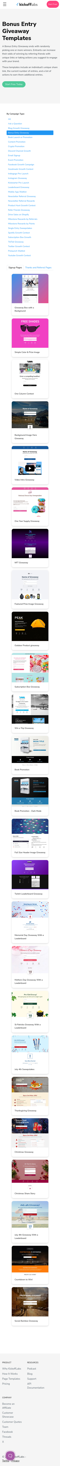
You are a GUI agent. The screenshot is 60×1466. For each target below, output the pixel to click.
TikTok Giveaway (16, 241)
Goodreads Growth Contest (20, 169)
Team (5, 1427)
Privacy (15, 1460)
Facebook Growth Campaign (21, 164)
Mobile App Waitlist (17, 191)
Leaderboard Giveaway (18, 187)
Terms (5, 1460)
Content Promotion (16, 141)
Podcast (31, 1368)
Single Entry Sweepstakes (20, 228)
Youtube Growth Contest (19, 255)
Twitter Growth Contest (19, 246)
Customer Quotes (12, 1422)
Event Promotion (15, 160)
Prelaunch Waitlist (16, 251)
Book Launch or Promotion (20, 137)
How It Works (10, 1374)
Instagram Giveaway (17, 178)
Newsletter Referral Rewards (21, 201)
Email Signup (14, 155)
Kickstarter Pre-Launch (18, 182)
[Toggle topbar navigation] (4, 4)
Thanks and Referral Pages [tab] (38, 267)
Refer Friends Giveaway (19, 210)
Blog (29, 1374)
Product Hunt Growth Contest (22, 205)
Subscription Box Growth (19, 237)
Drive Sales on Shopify (18, 214)
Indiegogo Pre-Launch (18, 173)
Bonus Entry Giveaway (18, 132)
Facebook (7, 1432)
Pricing (6, 1384)
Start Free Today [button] (14, 84)
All (9, 119)
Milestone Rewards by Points (21, 223)
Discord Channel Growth (19, 151)
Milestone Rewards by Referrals (22, 219)
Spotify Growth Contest (19, 232)
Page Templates (11, 1379)
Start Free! (52, 4)
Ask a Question (15, 123)
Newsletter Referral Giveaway (22, 196)
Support (31, 1379)
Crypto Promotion (16, 146)
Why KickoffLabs (11, 1368)
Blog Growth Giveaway (18, 128)
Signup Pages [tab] (15, 267)
